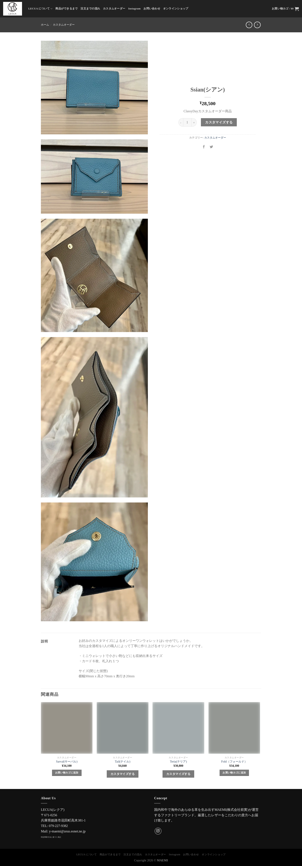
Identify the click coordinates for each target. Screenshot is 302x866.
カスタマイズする (219, 122)
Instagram (134, 8)
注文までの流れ (90, 8)
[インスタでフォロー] (158, 831)
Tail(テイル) (122, 761)
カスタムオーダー (114, 8)
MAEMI (162, 860)
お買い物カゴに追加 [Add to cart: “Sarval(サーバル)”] (66, 772)
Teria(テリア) (178, 761)
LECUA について (40, 9)
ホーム (45, 24)
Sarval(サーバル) (66, 761)
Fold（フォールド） (234, 761)
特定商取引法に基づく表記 (51, 837)
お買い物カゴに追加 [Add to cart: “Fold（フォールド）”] (234, 772)
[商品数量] (187, 122)
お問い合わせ (151, 8)
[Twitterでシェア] (211, 147)
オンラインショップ (175, 8)
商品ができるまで (66, 8)
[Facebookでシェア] (203, 147)
